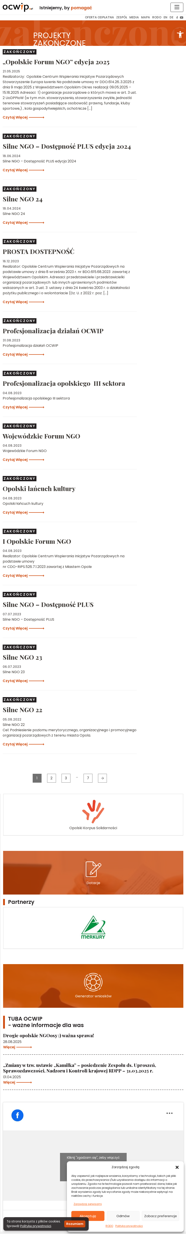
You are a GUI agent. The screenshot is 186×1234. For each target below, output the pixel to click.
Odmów (123, 1216)
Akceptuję (88, 1216)
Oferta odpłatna (99, 17)
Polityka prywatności (129, 1226)
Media (134, 17)
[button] (180, 34)
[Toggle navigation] (176, 7)
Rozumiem (74, 1224)
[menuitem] (99, 18)
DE (171, 17)
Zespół (121, 17)
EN (165, 17)
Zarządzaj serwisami (88, 1204)
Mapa (145, 17)
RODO (109, 1226)
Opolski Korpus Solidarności (93, 814)
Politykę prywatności (35, 1226)
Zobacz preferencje (160, 1216)
